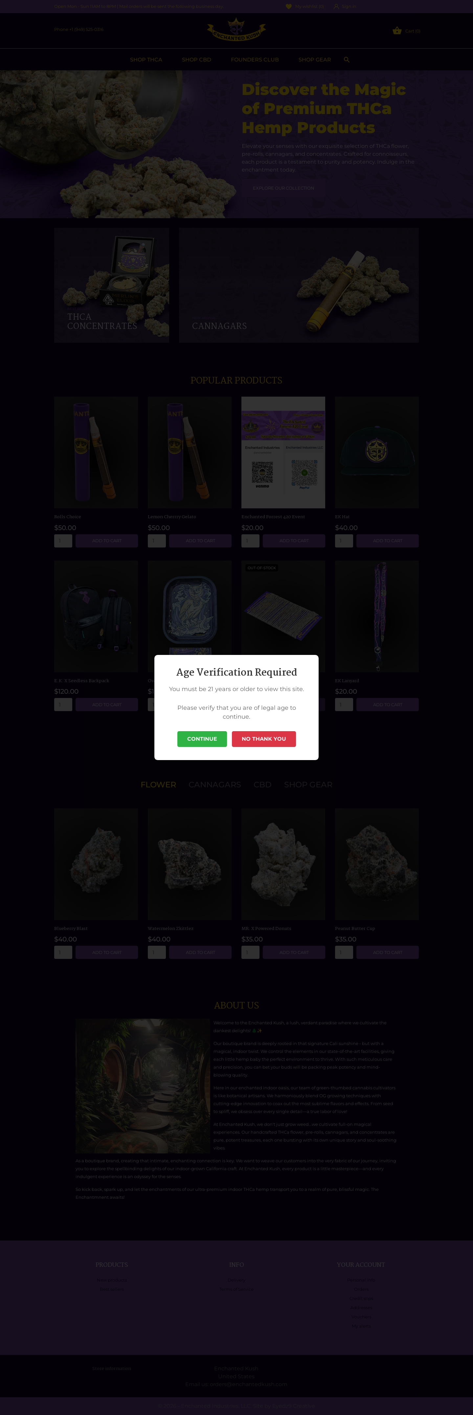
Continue (202, 739)
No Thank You (264, 739)
